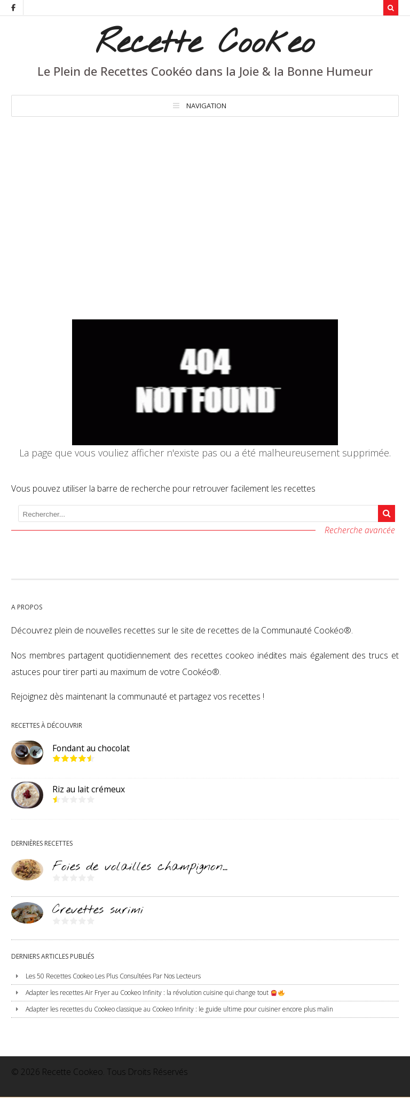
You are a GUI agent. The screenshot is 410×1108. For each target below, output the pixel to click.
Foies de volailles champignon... (139, 866)
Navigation (206, 105)
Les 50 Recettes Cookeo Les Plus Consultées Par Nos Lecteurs (113, 976)
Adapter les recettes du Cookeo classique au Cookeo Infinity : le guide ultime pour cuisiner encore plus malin (179, 1009)
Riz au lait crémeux (88, 789)
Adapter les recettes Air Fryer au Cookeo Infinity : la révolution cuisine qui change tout (155, 992)
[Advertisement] (205, 196)
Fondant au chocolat (91, 748)
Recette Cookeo (205, 43)
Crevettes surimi (98, 910)
